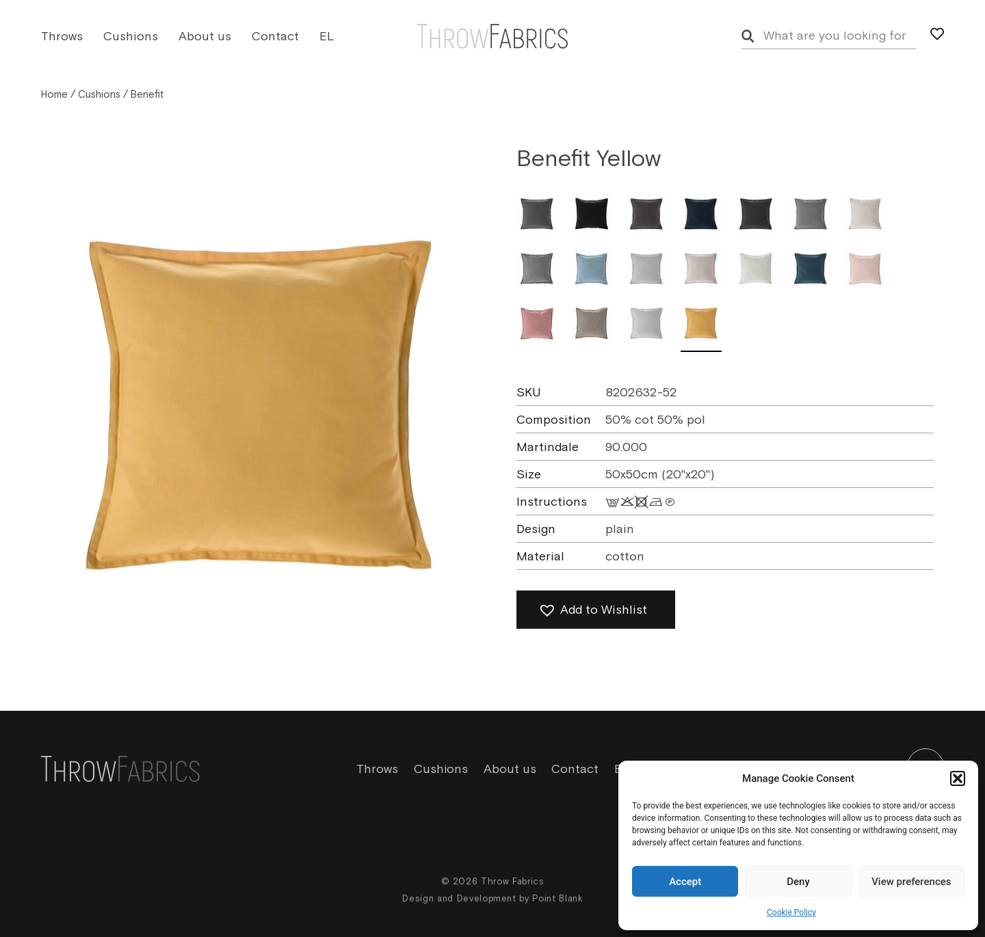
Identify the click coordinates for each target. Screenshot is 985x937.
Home (54, 94)
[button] (957, 778)
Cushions (130, 36)
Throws (62, 36)
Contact (275, 36)
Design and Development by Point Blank (492, 899)
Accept (685, 881)
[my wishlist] (937, 34)
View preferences (911, 881)
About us (205, 36)
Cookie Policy (791, 912)
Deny (798, 881)
